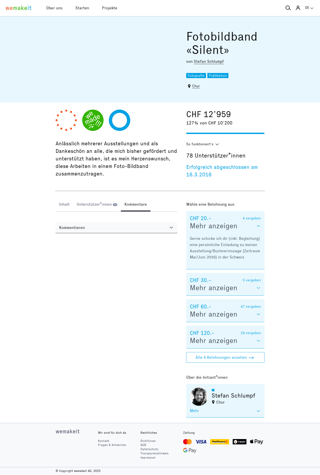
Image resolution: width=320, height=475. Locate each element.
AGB (143, 445)
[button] (288, 8)
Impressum (147, 457)
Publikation (218, 75)
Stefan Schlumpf (209, 61)
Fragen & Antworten (112, 445)
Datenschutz (149, 449)
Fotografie (196, 75)
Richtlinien (148, 441)
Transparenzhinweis (154, 453)
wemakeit (68, 431)
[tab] (64, 204)
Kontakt (103, 441)
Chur (196, 86)
